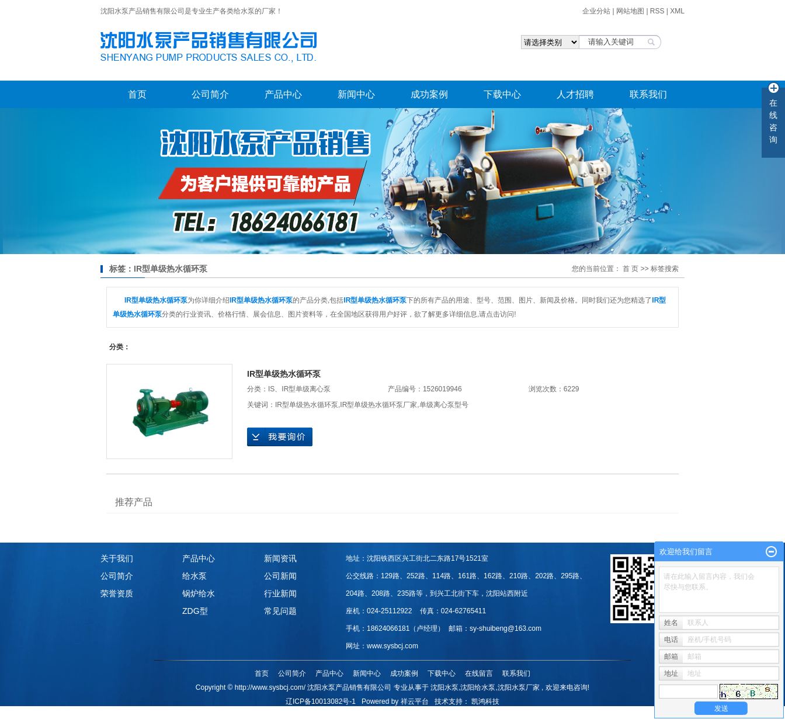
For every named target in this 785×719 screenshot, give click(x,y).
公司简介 (210, 94)
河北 (423, 714)
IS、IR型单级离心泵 (299, 389)
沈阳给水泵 (477, 687)
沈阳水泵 (444, 687)
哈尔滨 (371, 714)
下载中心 (502, 94)
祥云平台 (415, 701)
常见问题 (280, 611)
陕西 (455, 714)
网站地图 (631, 11)
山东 (391, 714)
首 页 (630, 269)
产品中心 (283, 94)
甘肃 (471, 714)
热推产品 (282, 714)
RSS (657, 11)
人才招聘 (575, 94)
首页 (137, 94)
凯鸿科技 (485, 701)
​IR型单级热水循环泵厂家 (378, 405)
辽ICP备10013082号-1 (321, 701)
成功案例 (429, 94)
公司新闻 (280, 576)
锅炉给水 (198, 593)
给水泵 (194, 576)
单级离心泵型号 (443, 405)
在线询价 (279, 437)
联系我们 (648, 94)
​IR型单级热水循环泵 (284, 373)
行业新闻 (280, 593)
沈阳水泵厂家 (519, 687)
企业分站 (596, 11)
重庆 (510, 714)
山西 (439, 714)
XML (677, 11)
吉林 (352, 714)
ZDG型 (195, 611)
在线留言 (479, 673)
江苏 (407, 714)
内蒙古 (490, 714)
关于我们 (116, 558)
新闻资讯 (280, 558)
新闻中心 (356, 94)
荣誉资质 (116, 593)
